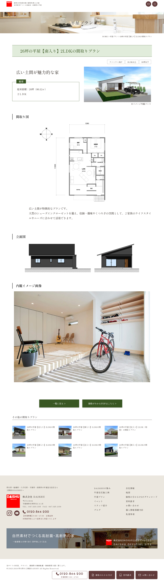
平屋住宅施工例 (101, 492)
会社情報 (130, 488)
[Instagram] (9, 513)
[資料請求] (125, 575)
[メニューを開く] (154, 4)
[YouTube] (17, 513)
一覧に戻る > (59, 403)
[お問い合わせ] (146, 575)
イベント (98, 501)
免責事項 (130, 514)
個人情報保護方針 (135, 509)
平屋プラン (99, 496)
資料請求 (130, 501)
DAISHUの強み (102, 488)
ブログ (97, 509)
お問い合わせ (132, 505)
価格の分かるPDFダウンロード (141, 496)
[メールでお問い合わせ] (148, 4)
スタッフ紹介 (100, 505)
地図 (128, 492)
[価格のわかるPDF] (102, 575)
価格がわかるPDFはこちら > (102, 403)
